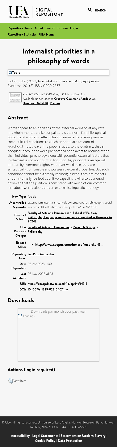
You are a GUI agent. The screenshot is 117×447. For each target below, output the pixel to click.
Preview (55, 103)
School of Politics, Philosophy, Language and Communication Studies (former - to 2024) (70, 217)
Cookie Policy (45, 440)
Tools (14, 72)
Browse (62, 28)
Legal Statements (45, 435)
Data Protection (70, 440)
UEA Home (47, 34)
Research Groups (84, 227)
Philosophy (35, 231)
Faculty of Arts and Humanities (48, 213)
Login (74, 28)
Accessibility (20, 435)
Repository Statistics (22, 34)
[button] (10, 381)
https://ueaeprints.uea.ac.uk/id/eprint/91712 (57, 284)
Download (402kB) (35, 103)
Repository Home (20, 28)
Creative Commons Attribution (75, 99)
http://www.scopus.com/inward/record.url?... (69, 244)
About (39, 28)
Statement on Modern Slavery (83, 435)
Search (50, 28)
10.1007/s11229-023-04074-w (48, 289)
